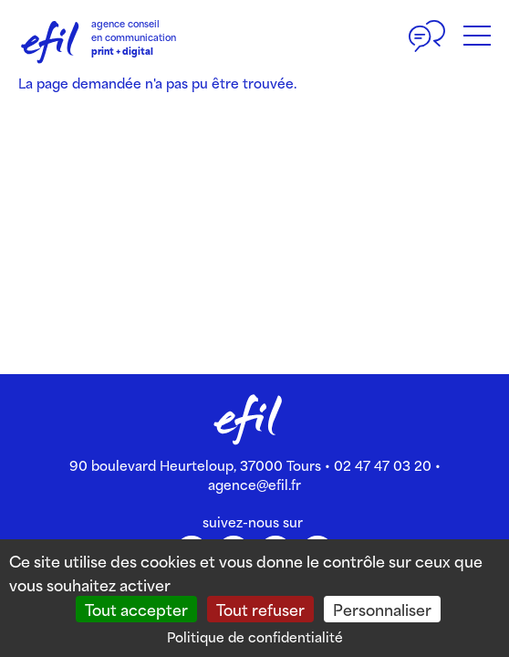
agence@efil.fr (254, 484)
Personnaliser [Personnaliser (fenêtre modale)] (382, 608)
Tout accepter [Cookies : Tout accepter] (136, 608)
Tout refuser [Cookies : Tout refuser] (260, 608)
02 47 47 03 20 (382, 464)
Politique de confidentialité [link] (255, 636)
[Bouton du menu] (477, 36)
